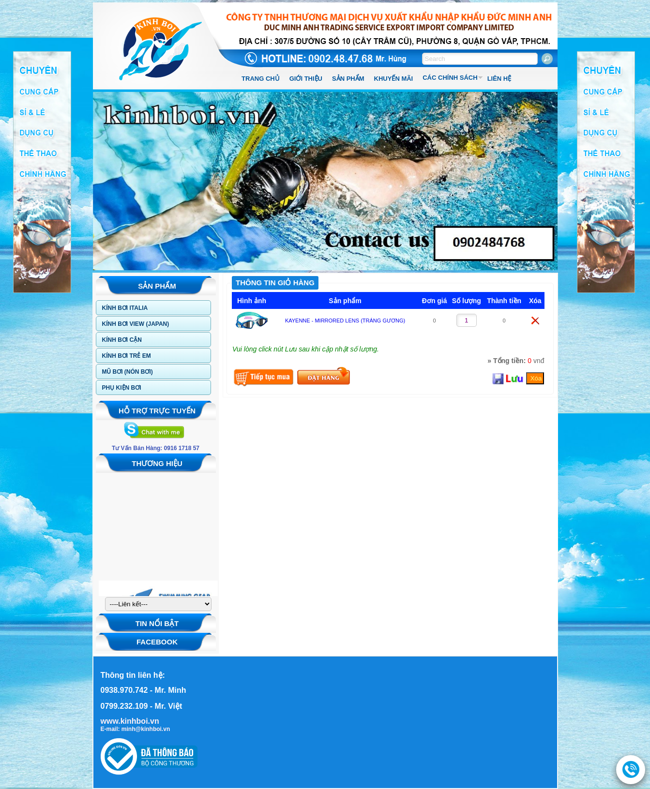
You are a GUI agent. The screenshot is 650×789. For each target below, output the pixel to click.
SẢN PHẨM (348, 78)
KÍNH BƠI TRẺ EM (126, 355)
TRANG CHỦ (261, 78)
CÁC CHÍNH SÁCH (450, 77)
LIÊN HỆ (499, 78)
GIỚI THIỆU (305, 78)
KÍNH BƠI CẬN (122, 339)
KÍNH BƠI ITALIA (125, 308)
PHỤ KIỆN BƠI (121, 387)
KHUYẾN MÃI (393, 78)
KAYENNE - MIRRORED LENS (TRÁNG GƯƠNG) (345, 320)
